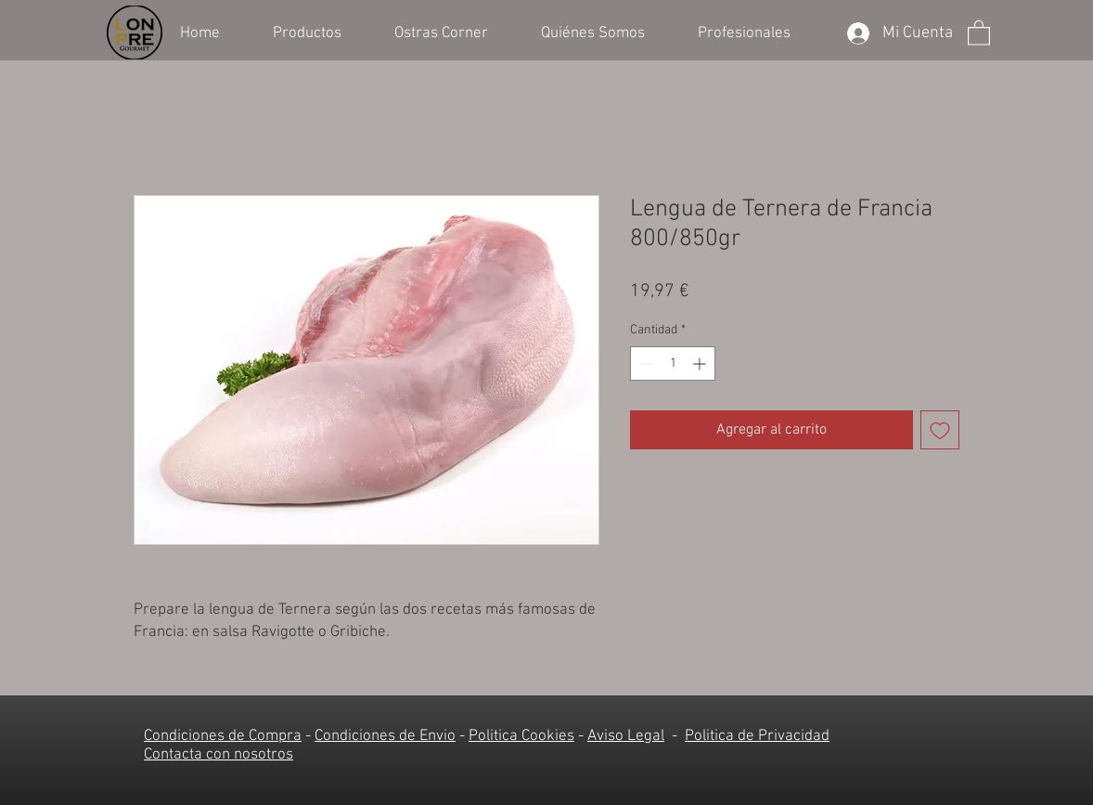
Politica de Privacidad (757, 736)
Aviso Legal (625, 736)
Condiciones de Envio (385, 736)
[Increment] (701, 363)
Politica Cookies (521, 736)
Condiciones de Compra (223, 736)
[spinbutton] (672, 363)
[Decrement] (644, 363)
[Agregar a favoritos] (939, 429)
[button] (319, 31)
